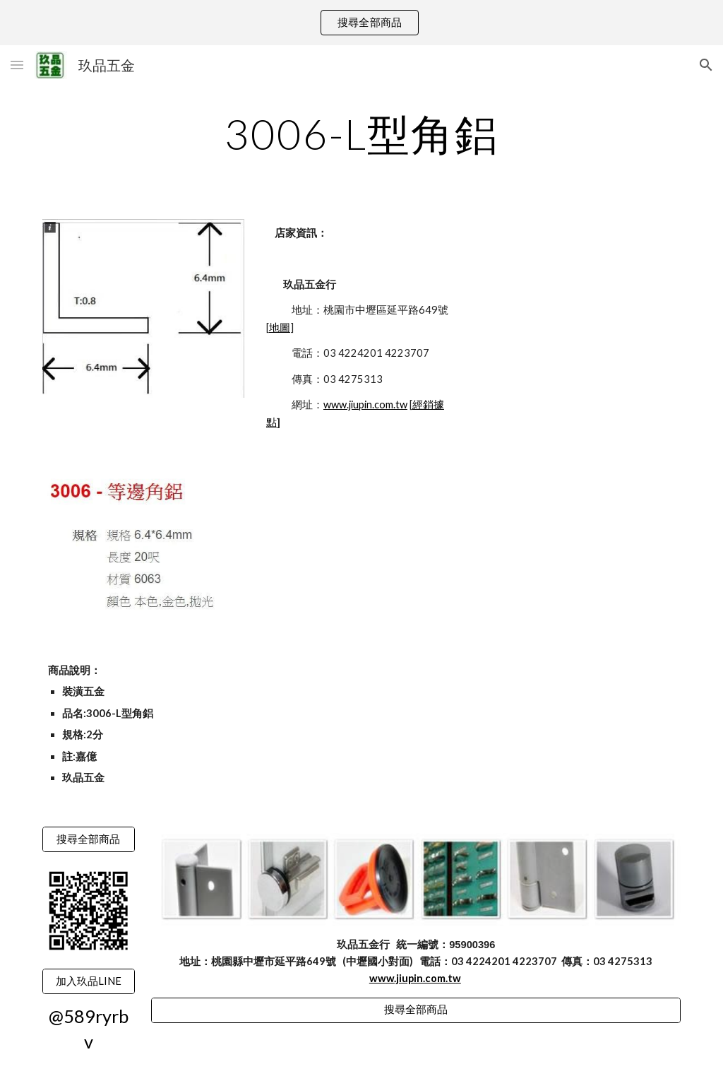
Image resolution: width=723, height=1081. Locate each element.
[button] (17, 64)
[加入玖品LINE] (88, 981)
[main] (361, 134)
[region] (361, 22)
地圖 (279, 327)
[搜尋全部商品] (88, 839)
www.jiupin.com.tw (365, 404)
